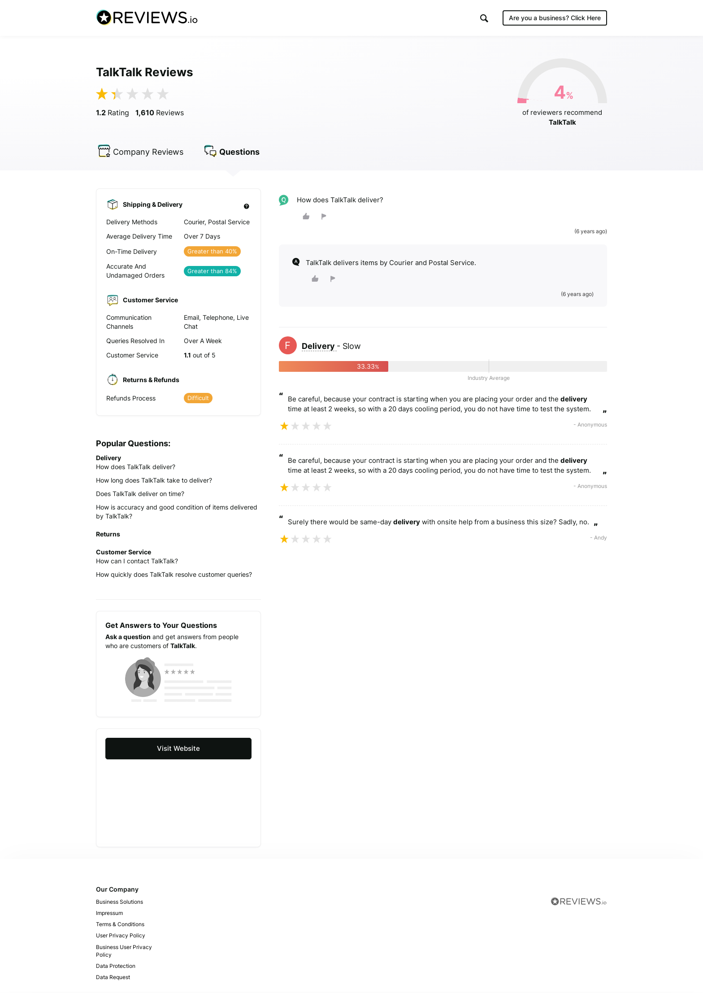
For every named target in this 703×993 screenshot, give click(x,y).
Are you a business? (555, 18)
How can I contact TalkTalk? (137, 562)
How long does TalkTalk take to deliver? (154, 481)
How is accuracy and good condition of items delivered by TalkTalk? (176, 513)
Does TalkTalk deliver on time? (140, 495)
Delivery (319, 347)
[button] (484, 18)
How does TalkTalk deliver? (135, 468)
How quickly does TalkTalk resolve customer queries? (174, 575)
